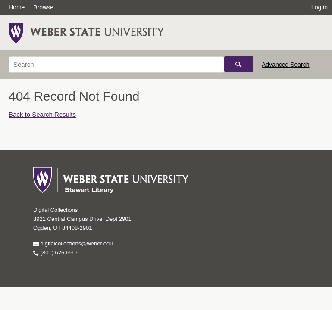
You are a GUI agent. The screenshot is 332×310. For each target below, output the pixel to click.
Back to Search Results (42, 114)
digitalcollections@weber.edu (73, 243)
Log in (319, 7)
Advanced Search (286, 64)
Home (17, 7)
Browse (43, 7)
